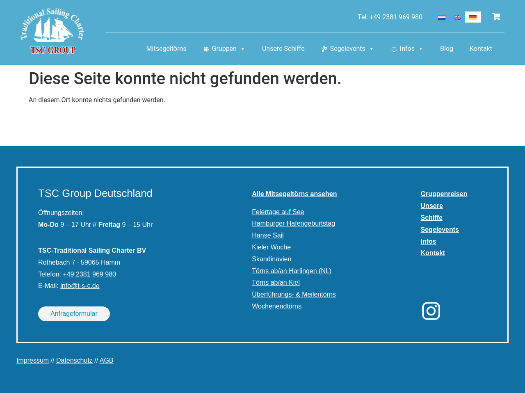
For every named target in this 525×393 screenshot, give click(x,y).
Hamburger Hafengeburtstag (293, 223)
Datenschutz (74, 360)
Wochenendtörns (276, 306)
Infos (412, 49)
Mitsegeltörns (166, 49)
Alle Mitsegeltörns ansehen (294, 193)
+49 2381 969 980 (396, 17)
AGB (107, 360)
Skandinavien (271, 259)
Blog (446, 49)
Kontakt (481, 49)
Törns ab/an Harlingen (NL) (291, 270)
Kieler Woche (271, 247)
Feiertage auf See (278, 211)
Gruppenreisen (444, 193)
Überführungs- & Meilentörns (294, 294)
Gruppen (229, 49)
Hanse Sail (267, 235)
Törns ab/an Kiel (276, 282)
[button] (18, 375)
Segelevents (352, 49)
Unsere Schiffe (283, 49)
